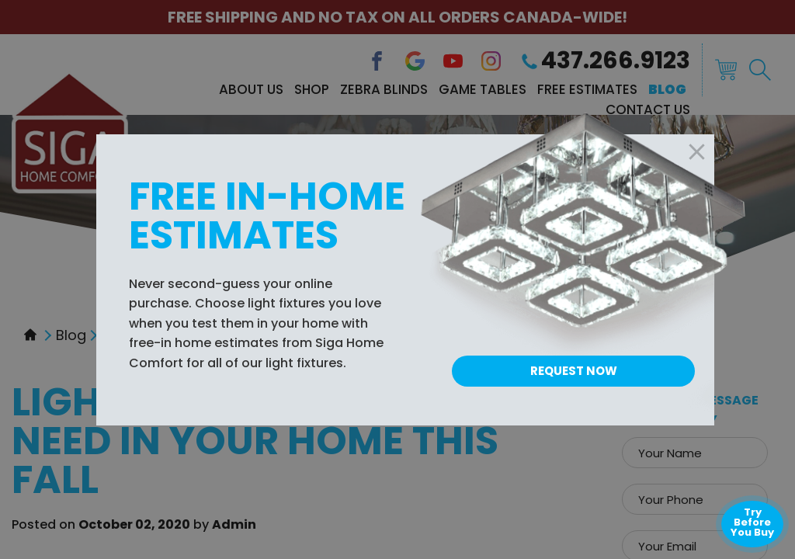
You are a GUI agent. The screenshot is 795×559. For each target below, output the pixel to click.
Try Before (752, 522)
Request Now (573, 371)
